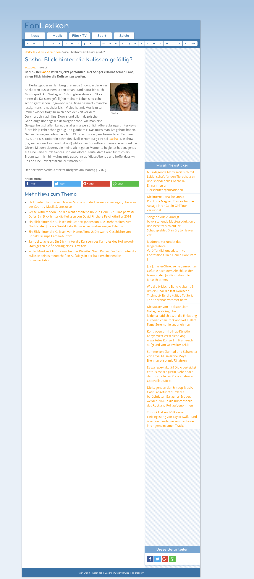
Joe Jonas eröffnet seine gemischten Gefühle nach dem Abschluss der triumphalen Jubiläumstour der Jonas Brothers (172, 273)
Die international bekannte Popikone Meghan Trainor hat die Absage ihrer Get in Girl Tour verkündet (170, 203)
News (35, 35)
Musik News (53, 52)
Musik (57, 35)
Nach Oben (83, 572)
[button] (38, 184)
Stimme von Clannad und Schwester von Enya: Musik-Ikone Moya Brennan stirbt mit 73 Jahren (172, 356)
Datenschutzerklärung (117, 572)
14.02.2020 (30, 67)
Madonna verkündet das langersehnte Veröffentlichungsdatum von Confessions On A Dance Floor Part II (171, 250)
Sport (101, 35)
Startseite (30, 52)
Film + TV (79, 35)
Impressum (138, 572)
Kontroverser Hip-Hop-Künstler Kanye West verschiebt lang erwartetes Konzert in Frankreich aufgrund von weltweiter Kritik (170, 338)
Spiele (124, 35)
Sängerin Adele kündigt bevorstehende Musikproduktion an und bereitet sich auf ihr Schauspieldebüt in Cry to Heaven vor (172, 226)
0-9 (193, 43)
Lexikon (47, 26)
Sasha (45, 72)
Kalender (97, 572)
